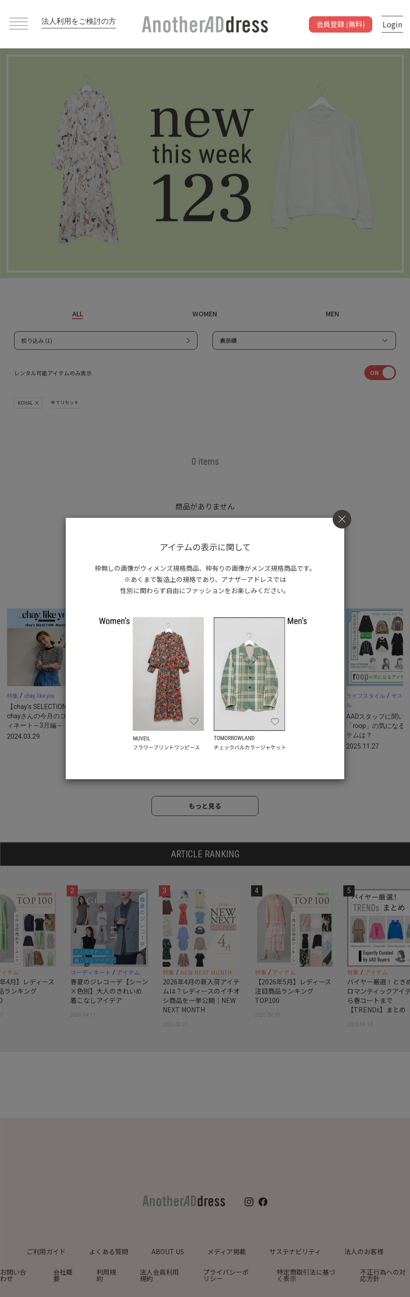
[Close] (342, 519)
